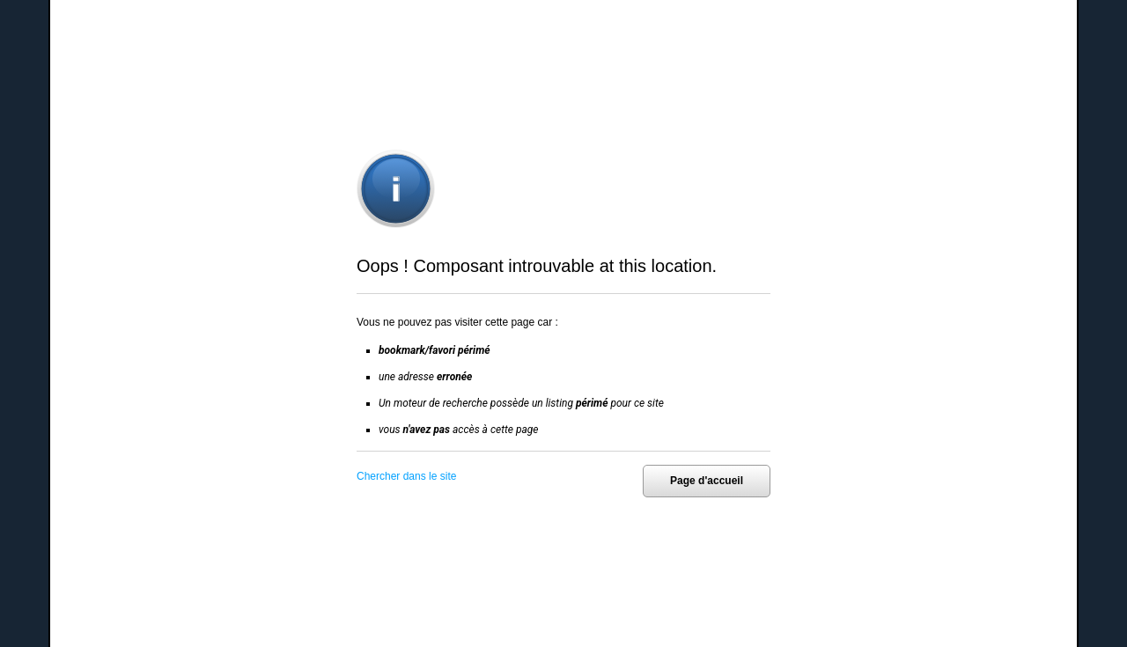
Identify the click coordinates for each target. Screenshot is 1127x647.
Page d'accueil (706, 480)
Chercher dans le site (406, 476)
